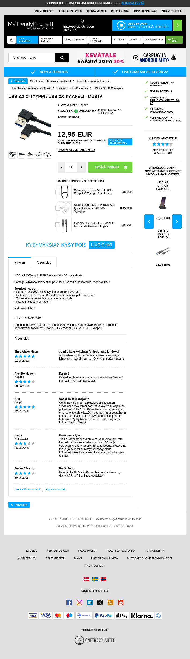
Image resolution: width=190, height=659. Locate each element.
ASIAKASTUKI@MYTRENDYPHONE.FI (118, 519)
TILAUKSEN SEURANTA (120, 550)
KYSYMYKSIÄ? (70, 245)
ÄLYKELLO (135, 40)
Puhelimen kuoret (47, 39)
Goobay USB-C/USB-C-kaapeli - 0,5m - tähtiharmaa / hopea (94, 224)
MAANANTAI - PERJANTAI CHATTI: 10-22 (162, 100)
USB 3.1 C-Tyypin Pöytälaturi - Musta (163, 186)
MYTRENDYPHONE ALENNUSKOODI (149, 558)
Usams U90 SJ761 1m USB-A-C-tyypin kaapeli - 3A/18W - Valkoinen (94, 208)
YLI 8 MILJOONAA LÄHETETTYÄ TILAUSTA (162, 119)
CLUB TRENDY (27, 558)
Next (177, 221)
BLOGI (78, 558)
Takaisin (19, 81)
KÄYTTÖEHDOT (95, 565)
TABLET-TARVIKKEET (97, 39)
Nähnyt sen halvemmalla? (76, 150)
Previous (149, 221)
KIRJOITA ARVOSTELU (163, 138)
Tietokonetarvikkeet (64, 324)
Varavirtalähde (154, 40)
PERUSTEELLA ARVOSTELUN (163, 151)
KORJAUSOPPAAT (145, 11)
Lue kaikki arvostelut (27, 489)
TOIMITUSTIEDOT (68, 117)
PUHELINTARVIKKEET (75, 40)
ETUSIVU (31, 550)
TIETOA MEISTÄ (96, 11)
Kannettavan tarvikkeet (92, 324)
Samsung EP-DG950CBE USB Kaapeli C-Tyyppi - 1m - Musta (93, 192)
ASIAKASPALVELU (70, 11)
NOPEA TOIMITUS (158, 91)
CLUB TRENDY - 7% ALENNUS (159, 84)
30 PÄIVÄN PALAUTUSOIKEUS (159, 110)
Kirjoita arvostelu (55, 489)
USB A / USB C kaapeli (87, 328)
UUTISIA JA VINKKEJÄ (104, 558)
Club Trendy (120, 11)
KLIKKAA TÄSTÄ (132, 3)
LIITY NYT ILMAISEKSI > (118, 142)
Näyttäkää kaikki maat (95, 591)
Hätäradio (119, 40)
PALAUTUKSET (44, 11)
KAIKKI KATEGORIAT (25, 39)
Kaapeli (49, 328)
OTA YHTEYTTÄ (171, 11)
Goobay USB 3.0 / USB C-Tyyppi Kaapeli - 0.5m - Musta (163, 234)
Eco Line (172, 39)
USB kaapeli (63, 328)
